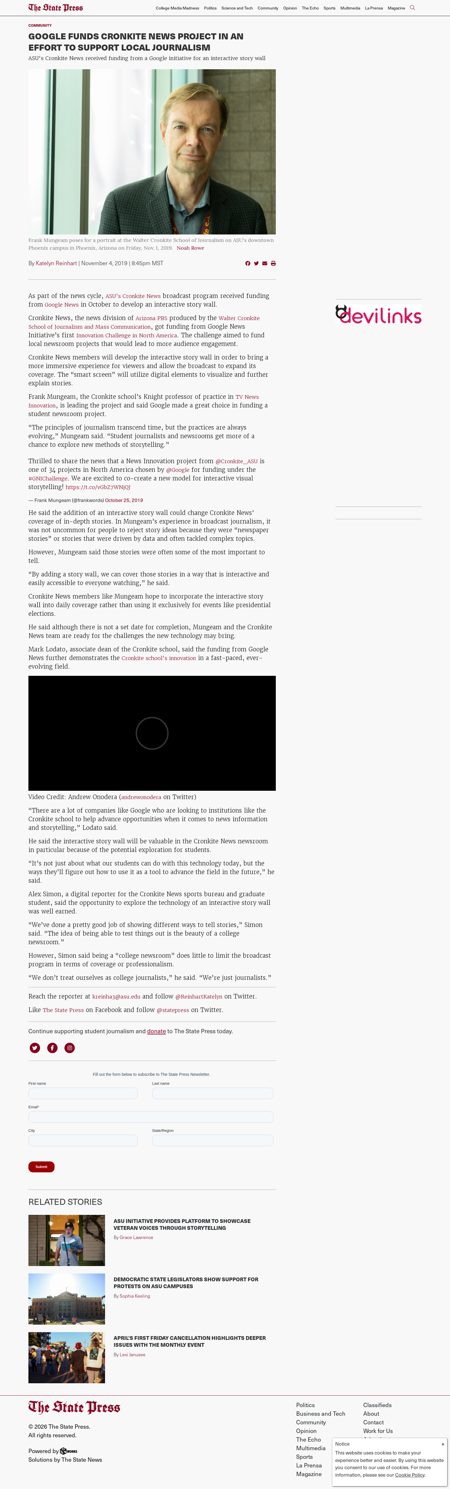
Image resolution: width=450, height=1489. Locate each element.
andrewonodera (143, 796)
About (371, 1414)
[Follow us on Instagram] (73, 1047)
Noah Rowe (190, 248)
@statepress (178, 1009)
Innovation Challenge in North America (133, 335)
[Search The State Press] (412, 8)
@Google (179, 469)
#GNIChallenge (50, 478)
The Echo (310, 8)
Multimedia (350, 8)
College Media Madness (177, 8)
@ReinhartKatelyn (207, 996)
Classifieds (377, 1406)
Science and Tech (237, 8)
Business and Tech (321, 1414)
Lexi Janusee (133, 1355)
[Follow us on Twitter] (35, 1047)
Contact (373, 1423)
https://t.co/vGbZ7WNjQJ (102, 486)
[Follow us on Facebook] (54, 1047)
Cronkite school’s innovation (163, 657)
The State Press (65, 1009)
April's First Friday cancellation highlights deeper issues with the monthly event (190, 1342)
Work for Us (378, 1432)
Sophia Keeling (135, 1297)
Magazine (396, 8)
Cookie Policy (409, 1474)
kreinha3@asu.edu (119, 996)
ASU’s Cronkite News (136, 295)
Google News (62, 304)
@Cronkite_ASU (239, 461)
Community (268, 8)
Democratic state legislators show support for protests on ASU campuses (186, 1283)
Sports (329, 8)
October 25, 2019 (124, 499)
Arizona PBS (153, 318)
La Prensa (374, 8)
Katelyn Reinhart (57, 263)
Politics (210, 8)
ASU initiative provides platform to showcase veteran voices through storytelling (182, 1225)
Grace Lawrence (136, 1238)
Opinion (290, 8)
